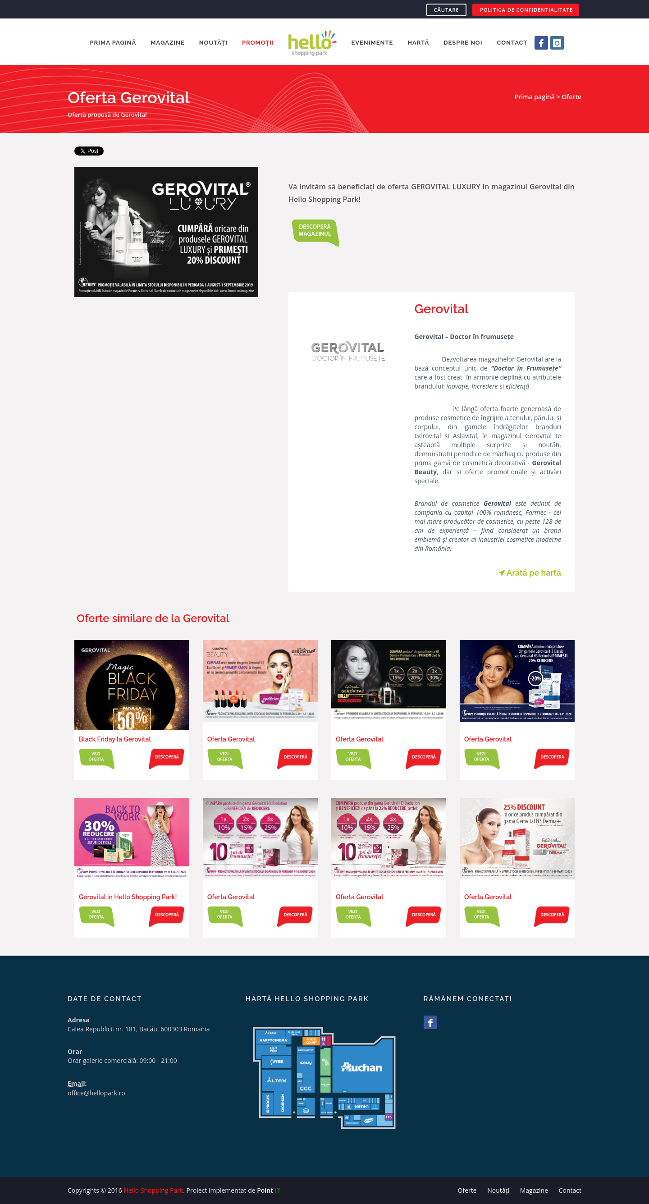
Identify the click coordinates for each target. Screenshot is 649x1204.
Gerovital (442, 309)
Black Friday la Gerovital (115, 739)
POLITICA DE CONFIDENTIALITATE (526, 9)
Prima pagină (535, 96)
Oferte (571, 96)
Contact (570, 1190)
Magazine (534, 1190)
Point (268, 1190)
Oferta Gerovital (231, 739)
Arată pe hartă (529, 572)
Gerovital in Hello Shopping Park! (128, 897)
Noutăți (498, 1190)
